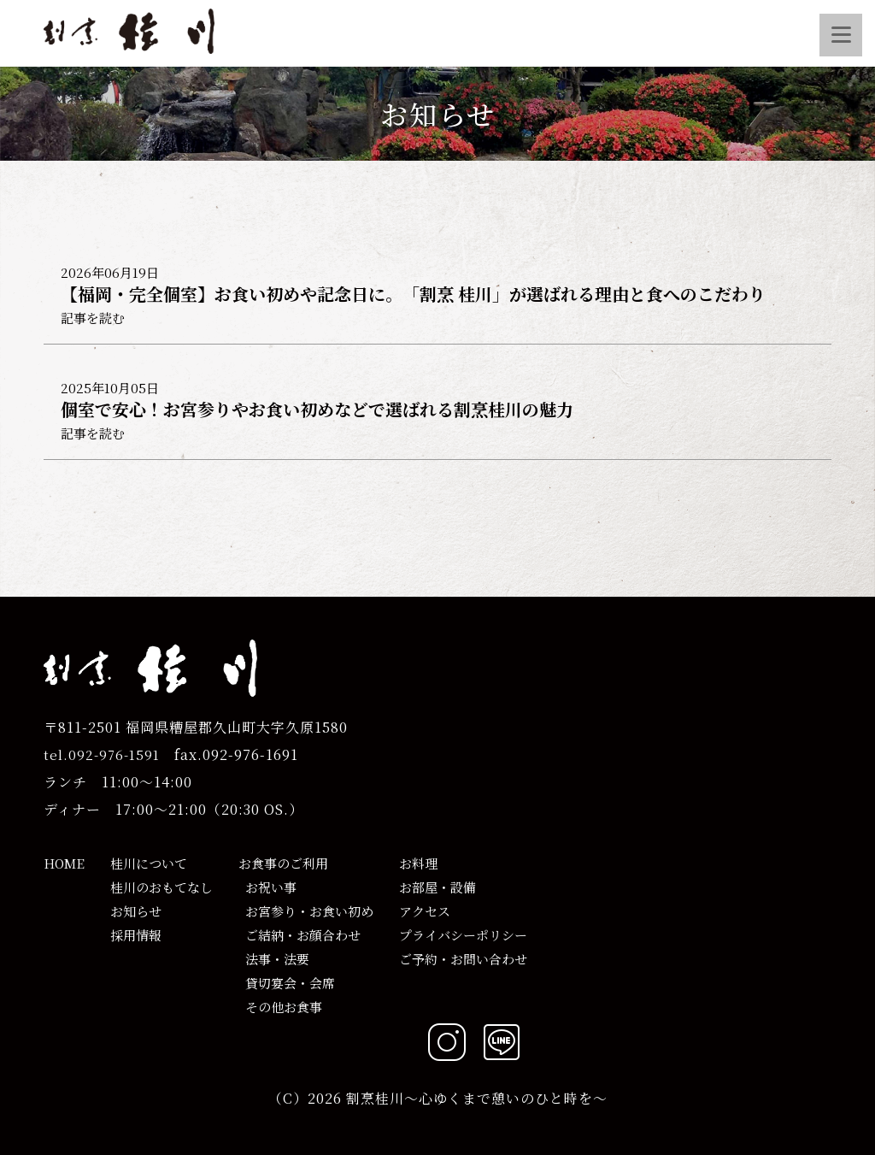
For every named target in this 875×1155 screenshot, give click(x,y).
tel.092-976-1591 (102, 754)
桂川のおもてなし (161, 887)
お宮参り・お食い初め (305, 911)
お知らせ (135, 911)
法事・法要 (273, 959)
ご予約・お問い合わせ (463, 959)
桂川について (148, 863)
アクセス (424, 911)
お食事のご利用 (283, 863)
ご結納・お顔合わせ (299, 935)
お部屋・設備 (437, 887)
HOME (64, 863)
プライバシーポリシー (463, 935)
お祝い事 (267, 887)
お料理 (418, 863)
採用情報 (135, 935)
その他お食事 (280, 1007)
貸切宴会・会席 (286, 983)
